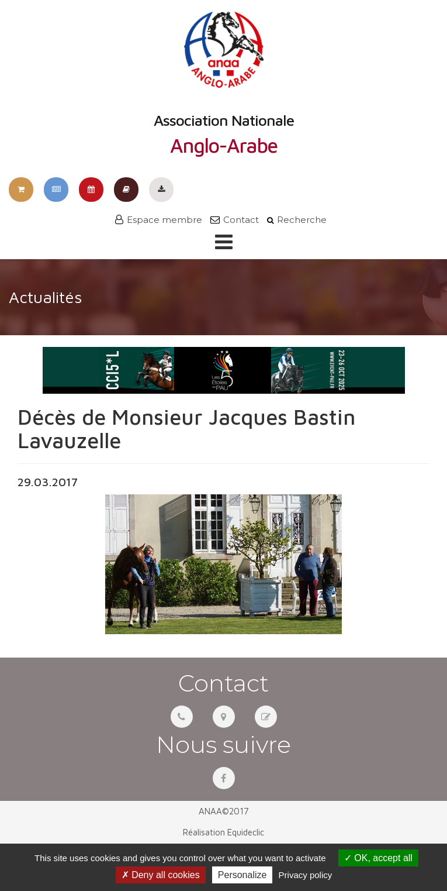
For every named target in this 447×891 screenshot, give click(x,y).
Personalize (242, 875)
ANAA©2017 (224, 811)
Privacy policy (305, 875)
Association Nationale (224, 84)
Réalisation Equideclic (223, 832)
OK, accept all (378, 858)
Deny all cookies (161, 875)
